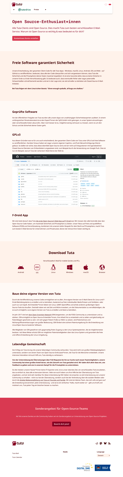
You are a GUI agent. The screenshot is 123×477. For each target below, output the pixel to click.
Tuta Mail (15, 453)
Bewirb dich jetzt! (61, 424)
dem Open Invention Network (40, 315)
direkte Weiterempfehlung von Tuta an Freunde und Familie (42, 380)
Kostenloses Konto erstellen (26, 38)
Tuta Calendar (17, 457)
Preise (36, 9)
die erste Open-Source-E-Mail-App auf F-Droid (53, 221)
